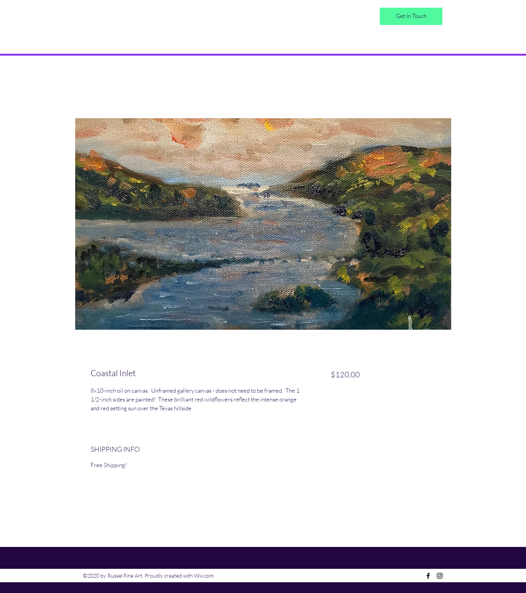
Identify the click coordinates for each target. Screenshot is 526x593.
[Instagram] (440, 576)
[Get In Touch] (411, 16)
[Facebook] (428, 576)
